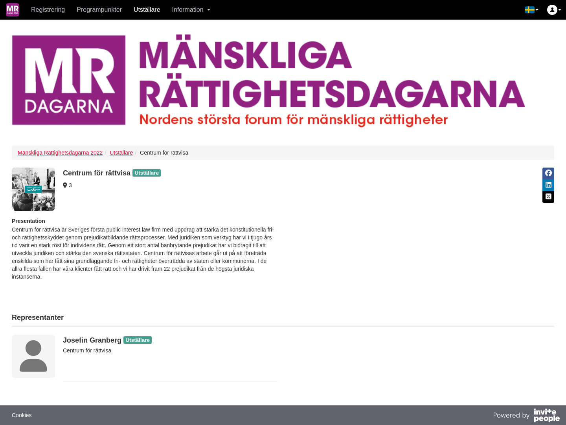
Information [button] (191, 9)
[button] (531, 10)
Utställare (147, 9)
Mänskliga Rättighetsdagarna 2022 (60, 153)
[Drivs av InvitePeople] (526, 416)
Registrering (48, 9)
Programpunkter (99, 9)
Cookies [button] (22, 415)
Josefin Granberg (92, 340)
